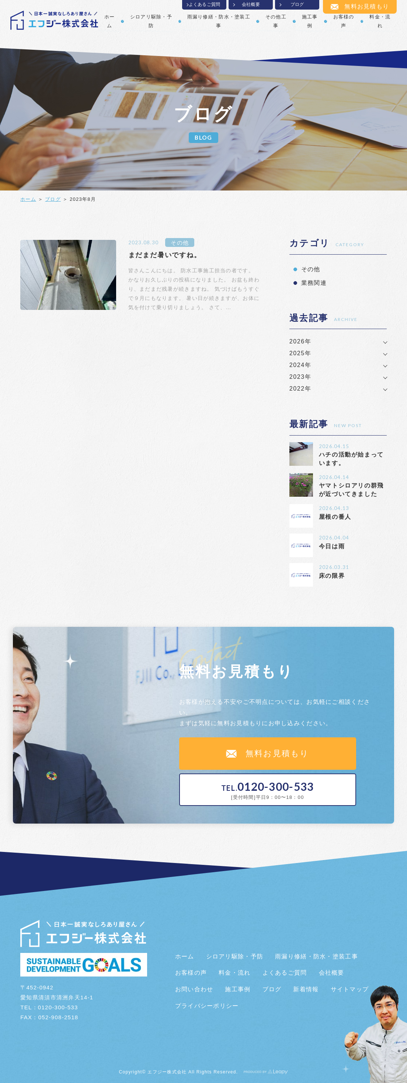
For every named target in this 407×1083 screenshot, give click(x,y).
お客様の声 (343, 21)
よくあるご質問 (204, 4)
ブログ (297, 4)
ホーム (109, 21)
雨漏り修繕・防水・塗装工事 (218, 21)
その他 (180, 243)
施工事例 (310, 21)
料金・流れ (379, 21)
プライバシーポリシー (207, 1006)
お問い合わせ (194, 989)
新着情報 (306, 989)
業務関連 (314, 283)
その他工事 (275, 21)
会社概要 (251, 4)
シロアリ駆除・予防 (151, 21)
